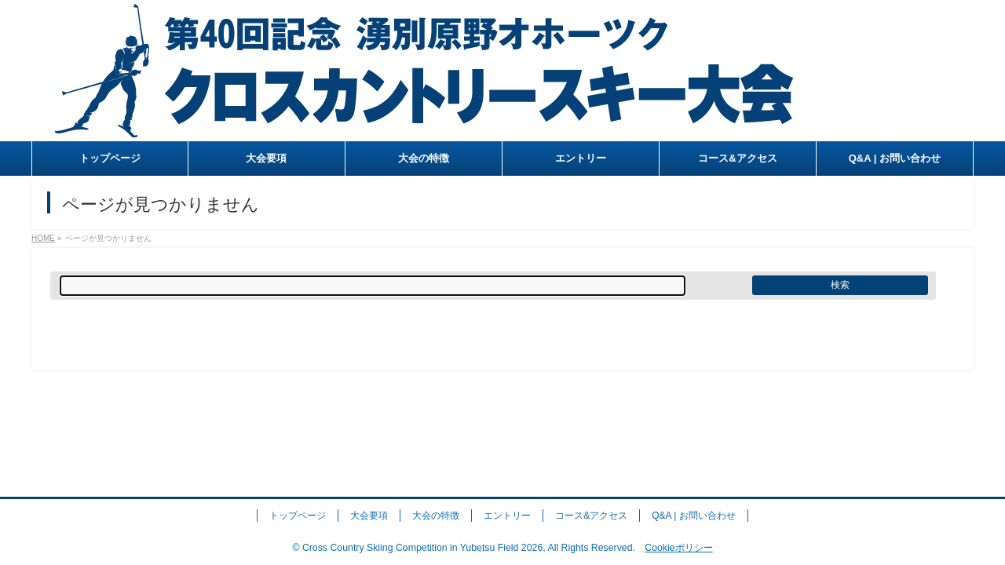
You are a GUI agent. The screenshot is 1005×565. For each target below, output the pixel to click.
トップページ (297, 515)
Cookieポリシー (678, 547)
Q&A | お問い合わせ (693, 515)
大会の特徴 (435, 515)
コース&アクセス (591, 515)
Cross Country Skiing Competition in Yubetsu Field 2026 (422, 547)
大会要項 (369, 515)
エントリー (507, 515)
